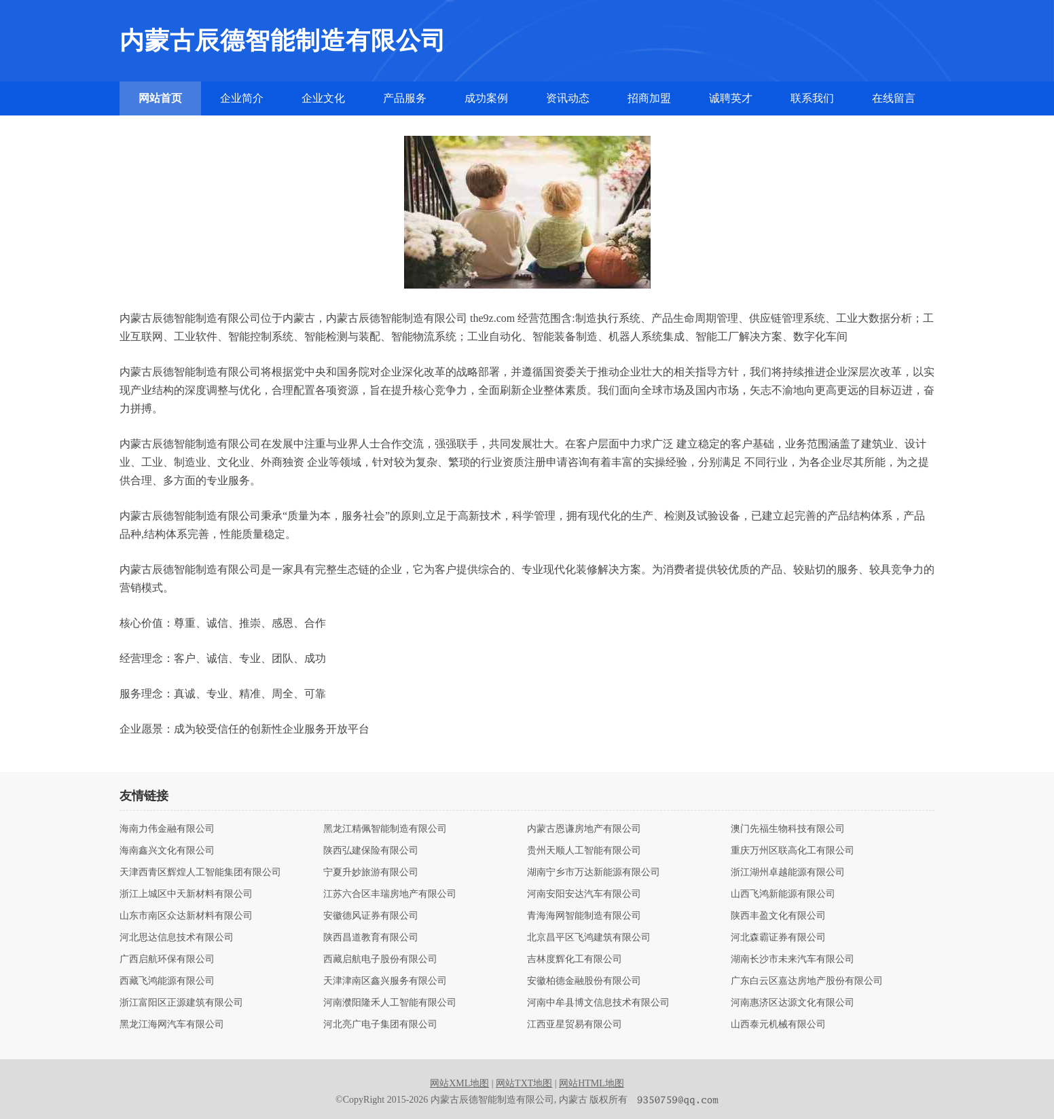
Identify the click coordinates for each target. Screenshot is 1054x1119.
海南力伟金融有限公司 (167, 829)
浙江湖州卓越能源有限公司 (788, 872)
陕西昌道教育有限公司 (370, 937)
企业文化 (323, 98)
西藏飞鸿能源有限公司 (167, 981)
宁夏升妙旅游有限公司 (370, 872)
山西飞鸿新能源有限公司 (783, 894)
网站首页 (160, 98)
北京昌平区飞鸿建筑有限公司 (589, 937)
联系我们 (812, 98)
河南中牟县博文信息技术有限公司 (598, 1003)
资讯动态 (567, 98)
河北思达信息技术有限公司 (177, 937)
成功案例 (486, 98)
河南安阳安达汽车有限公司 (584, 894)
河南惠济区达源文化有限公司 (792, 1003)
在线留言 (893, 98)
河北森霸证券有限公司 (778, 937)
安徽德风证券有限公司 (370, 916)
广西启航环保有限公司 (167, 959)
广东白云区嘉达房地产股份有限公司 (807, 981)
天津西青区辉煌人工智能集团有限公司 (200, 872)
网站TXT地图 (524, 1083)
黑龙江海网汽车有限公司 (172, 1024)
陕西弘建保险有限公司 (370, 851)
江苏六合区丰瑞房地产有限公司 (389, 894)
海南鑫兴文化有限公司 (167, 851)
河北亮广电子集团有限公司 (380, 1024)
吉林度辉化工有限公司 (574, 959)
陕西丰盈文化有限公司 (778, 916)
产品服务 (404, 98)
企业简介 (242, 98)
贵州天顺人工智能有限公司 (584, 851)
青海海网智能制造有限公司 (584, 916)
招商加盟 (649, 98)
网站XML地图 (459, 1083)
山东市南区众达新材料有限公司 (186, 916)
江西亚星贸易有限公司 (574, 1024)
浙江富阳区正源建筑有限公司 (181, 1003)
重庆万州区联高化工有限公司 (792, 851)
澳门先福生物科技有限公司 (788, 829)
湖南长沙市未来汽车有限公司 (792, 959)
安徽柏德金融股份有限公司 (584, 981)
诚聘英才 (730, 98)
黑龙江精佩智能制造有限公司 (385, 829)
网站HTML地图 (591, 1083)
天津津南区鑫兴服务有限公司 (385, 981)
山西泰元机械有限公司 (778, 1024)
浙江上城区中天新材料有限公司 (186, 894)
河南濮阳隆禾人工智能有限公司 (389, 1003)
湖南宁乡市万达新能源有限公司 (593, 872)
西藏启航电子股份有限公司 (380, 959)
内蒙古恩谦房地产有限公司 (584, 829)
